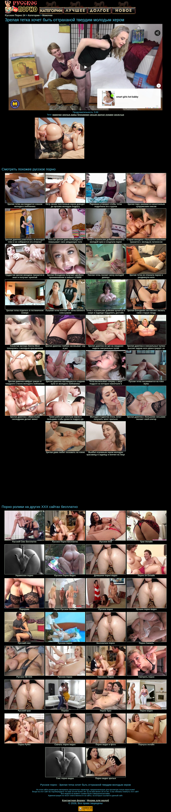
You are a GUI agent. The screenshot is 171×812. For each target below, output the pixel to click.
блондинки (83, 114)
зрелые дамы (69, 114)
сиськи (93, 114)
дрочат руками (105, 114)
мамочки (57, 114)
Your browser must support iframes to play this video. (85, 67)
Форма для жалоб (98, 800)
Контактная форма (73, 800)
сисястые (119, 114)
